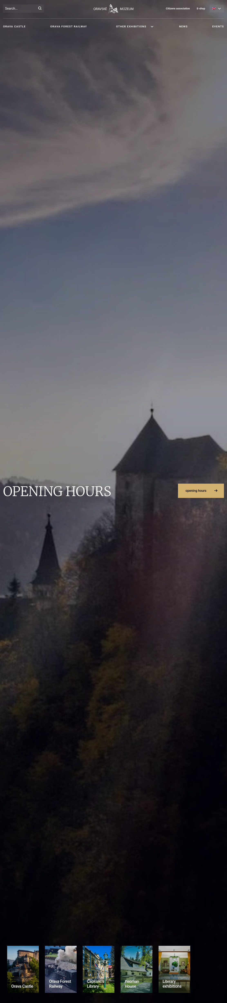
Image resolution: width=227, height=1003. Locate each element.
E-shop (201, 8)
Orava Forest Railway (68, 26)
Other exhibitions (131, 26)
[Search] (40, 8)
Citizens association (178, 8)
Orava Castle (14, 26)
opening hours (196, 491)
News (183, 26)
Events (218, 26)
